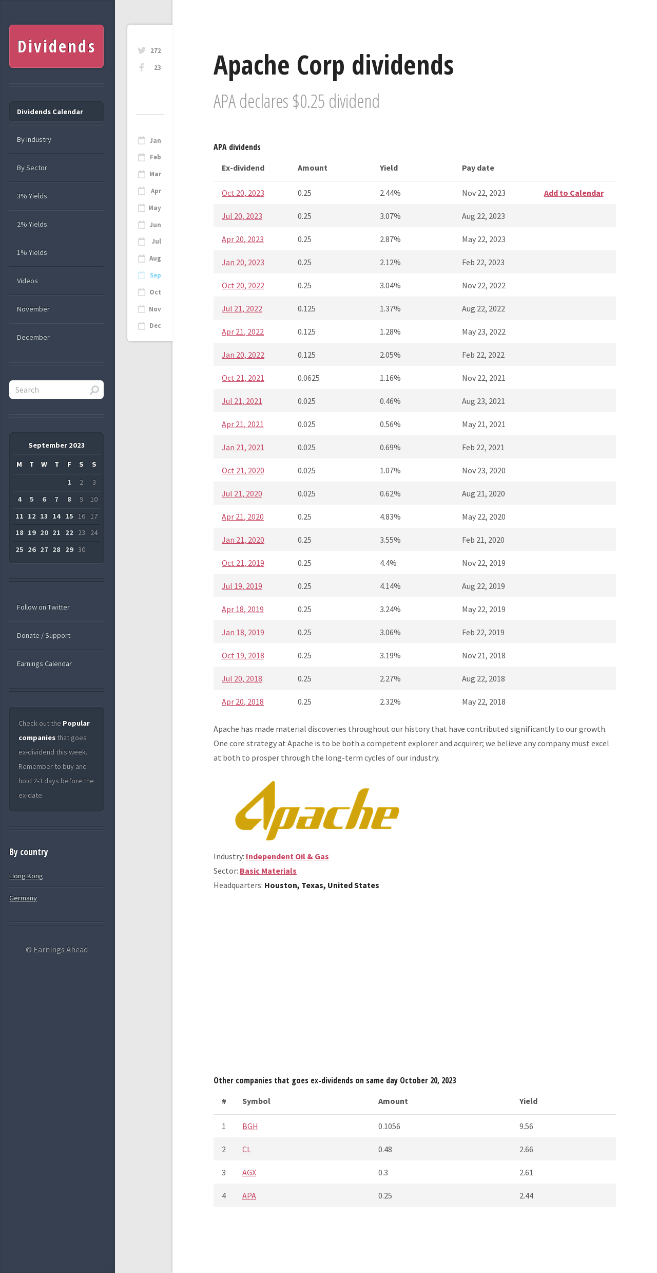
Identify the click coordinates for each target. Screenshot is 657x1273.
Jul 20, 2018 (242, 678)
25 (19, 549)
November (33, 308)
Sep (155, 275)
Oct (155, 292)
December (33, 337)
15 (69, 516)
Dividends (56, 46)
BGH (250, 1126)
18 (19, 532)
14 (56, 516)
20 (44, 532)
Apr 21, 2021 (243, 424)
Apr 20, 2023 (243, 239)
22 (69, 532)
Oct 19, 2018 (243, 655)
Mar (155, 174)
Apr (156, 191)
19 (32, 532)
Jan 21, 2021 (243, 447)
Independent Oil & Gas (287, 856)
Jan (155, 140)
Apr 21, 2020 (243, 516)
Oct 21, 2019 (243, 563)
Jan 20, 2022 (243, 354)
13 (44, 516)
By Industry (34, 139)
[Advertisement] (415, 987)
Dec (155, 325)
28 (56, 549)
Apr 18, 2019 (243, 609)
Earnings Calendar (44, 663)
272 (155, 50)
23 (157, 67)
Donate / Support (43, 635)
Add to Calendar (574, 193)
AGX (249, 1172)
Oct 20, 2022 (243, 285)
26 (32, 549)
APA (249, 1195)
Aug (155, 258)
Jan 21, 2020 (243, 539)
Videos (27, 280)
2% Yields (32, 224)
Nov (155, 309)
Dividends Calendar (50, 111)
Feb (155, 157)
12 (32, 516)
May (154, 208)
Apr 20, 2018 (243, 701)
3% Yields (32, 195)
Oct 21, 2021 (243, 378)
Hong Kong (26, 875)
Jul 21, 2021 (242, 401)
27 (44, 549)
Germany (23, 897)
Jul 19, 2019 (242, 586)
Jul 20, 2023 (242, 216)
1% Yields (32, 252)
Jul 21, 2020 (242, 493)
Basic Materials (268, 870)
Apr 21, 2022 (243, 331)
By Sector (32, 167)
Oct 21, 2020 (243, 470)
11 (19, 516)
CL (246, 1149)
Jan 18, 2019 (243, 632)
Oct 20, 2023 (243, 193)
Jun (155, 225)
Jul (156, 241)
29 (69, 549)
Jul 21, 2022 (242, 308)
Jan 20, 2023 (243, 262)
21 (56, 532)
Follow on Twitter (43, 607)
